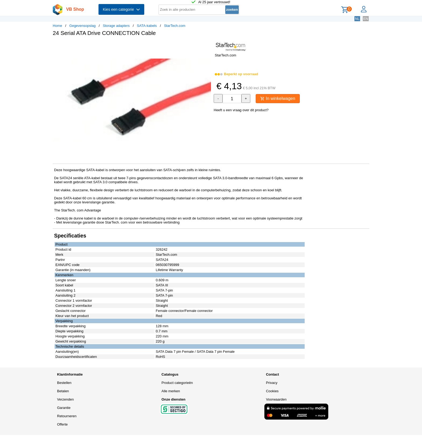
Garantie (64, 408)
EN (365, 19)
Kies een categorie (121, 9)
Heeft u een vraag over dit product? (241, 110)
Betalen (63, 391)
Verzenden (65, 399)
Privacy (271, 383)
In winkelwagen (277, 98)
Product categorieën (177, 383)
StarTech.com (174, 26)
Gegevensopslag (82, 26)
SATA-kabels (147, 26)
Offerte (62, 424)
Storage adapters (116, 26)
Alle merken (170, 391)
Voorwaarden (276, 399)
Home (57, 26)
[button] (206, 46)
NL (357, 19)
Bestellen (64, 383)
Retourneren (66, 416)
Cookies (272, 391)
